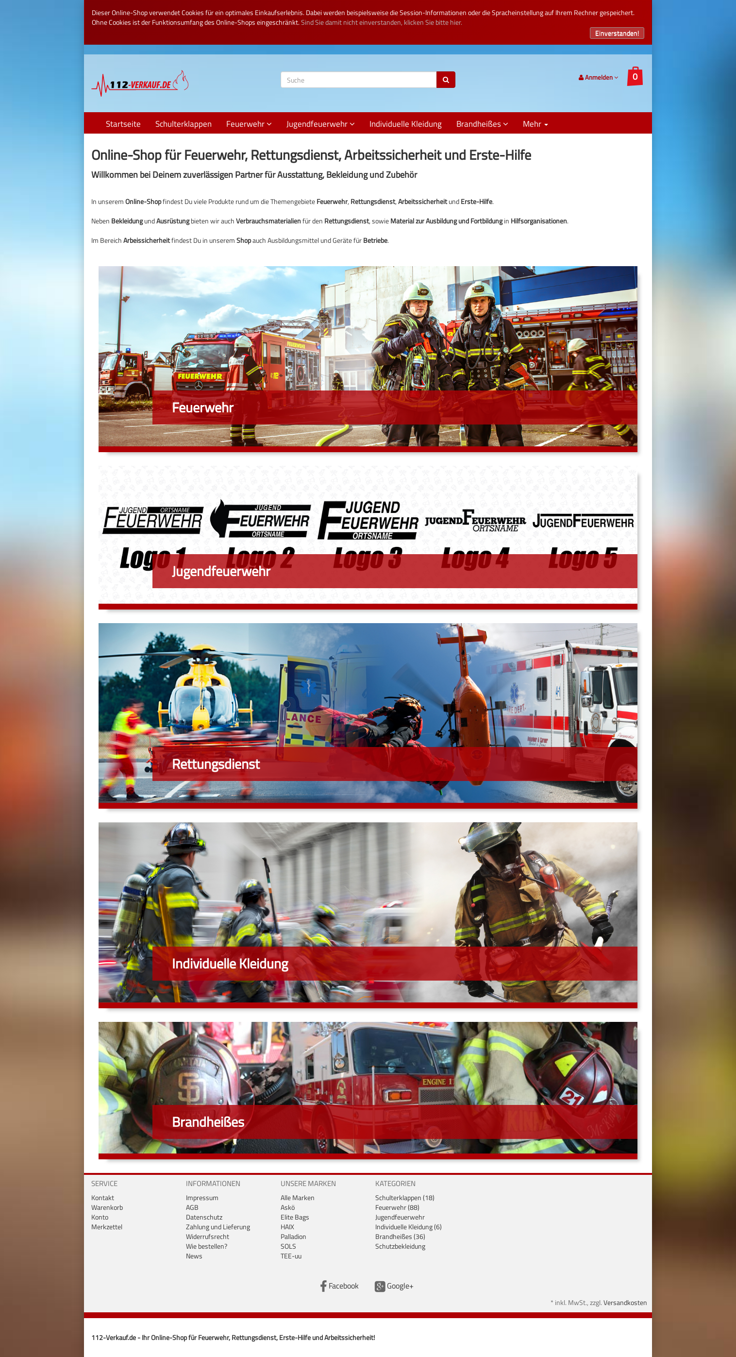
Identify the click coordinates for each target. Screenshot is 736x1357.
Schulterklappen (183, 124)
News (194, 1256)
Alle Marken (298, 1197)
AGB (192, 1207)
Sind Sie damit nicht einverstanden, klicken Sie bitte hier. (381, 22)
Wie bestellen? (206, 1246)
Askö (288, 1207)
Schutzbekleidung (400, 1246)
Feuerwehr (249, 124)
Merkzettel (106, 1226)
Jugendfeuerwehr (320, 124)
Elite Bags (295, 1217)
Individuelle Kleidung (405, 124)
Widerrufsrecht (207, 1236)
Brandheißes (482, 124)
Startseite (123, 124)
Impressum (202, 1197)
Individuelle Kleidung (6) (408, 1226)
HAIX (287, 1226)
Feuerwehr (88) (397, 1207)
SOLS (288, 1246)
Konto (99, 1217)
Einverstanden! (617, 33)
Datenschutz (204, 1217)
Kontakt (102, 1197)
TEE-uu (291, 1256)
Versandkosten (625, 1302)
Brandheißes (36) (400, 1236)
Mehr (535, 124)
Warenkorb (107, 1207)
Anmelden (598, 77)
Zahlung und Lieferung (218, 1226)
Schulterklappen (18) (405, 1197)
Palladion (293, 1236)
